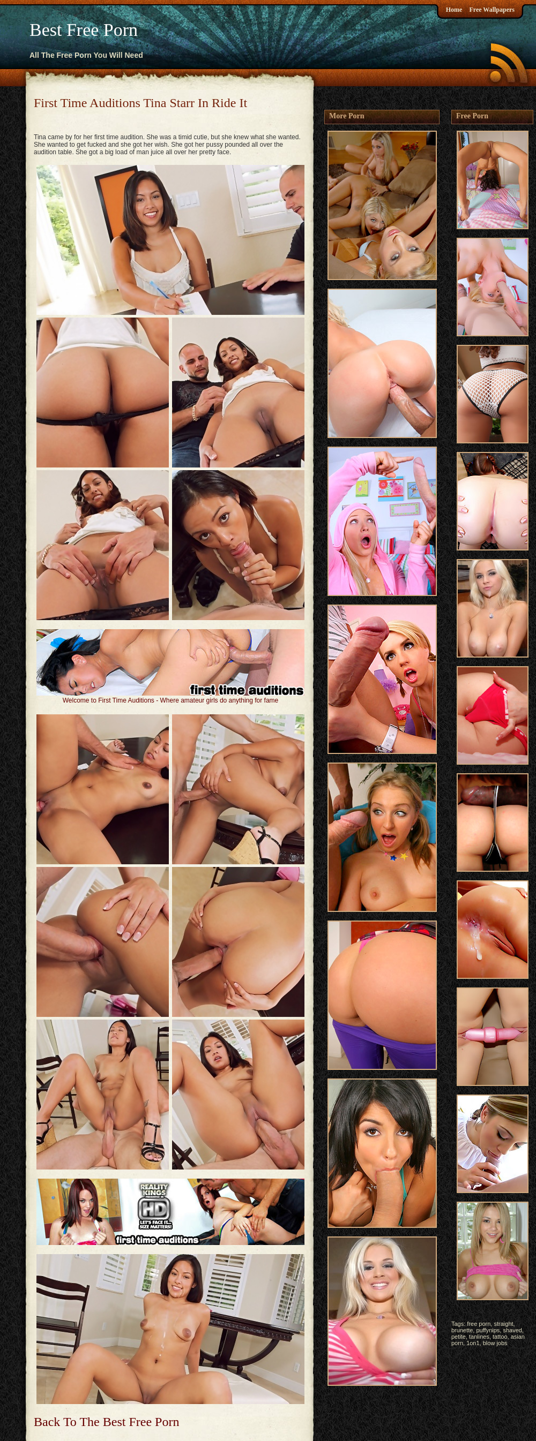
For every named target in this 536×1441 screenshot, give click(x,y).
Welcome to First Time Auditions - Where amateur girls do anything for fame (171, 700)
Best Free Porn (83, 30)
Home (454, 9)
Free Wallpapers (492, 9)
